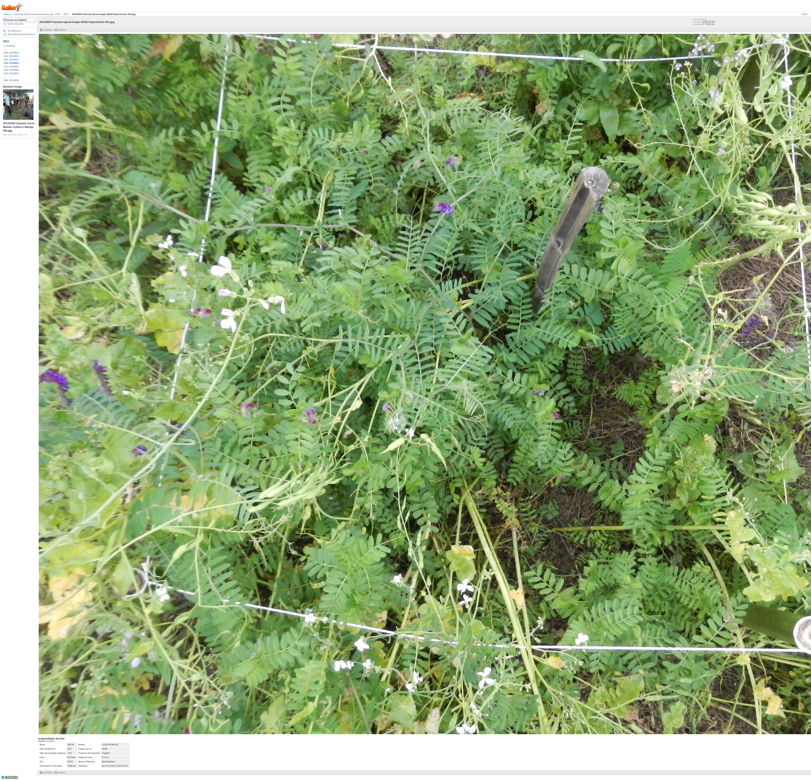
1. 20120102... (10, 46)
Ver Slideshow (14, 31)
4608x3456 (709, 24)
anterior (62, 30)
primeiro (48, 30)
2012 (65, 14)
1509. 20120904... (12, 53)
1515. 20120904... (12, 73)
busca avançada (15, 24)
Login (804, 14)
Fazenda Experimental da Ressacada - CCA (37, 14)
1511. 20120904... (12, 60)
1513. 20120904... (12, 66)
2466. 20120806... (12, 80)
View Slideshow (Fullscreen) (21, 34)
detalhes (51, 741)
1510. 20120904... (12, 56)
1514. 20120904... (12, 70)
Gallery (7, 14)
